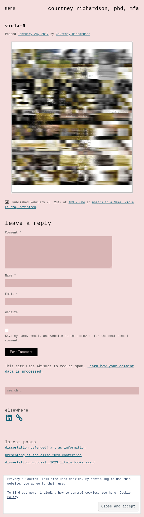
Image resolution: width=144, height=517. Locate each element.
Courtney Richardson (73, 34)
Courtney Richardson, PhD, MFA (93, 9)
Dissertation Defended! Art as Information (45, 456)
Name (10, 282)
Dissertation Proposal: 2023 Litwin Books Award (50, 471)
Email (11, 301)
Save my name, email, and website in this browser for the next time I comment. (66, 346)
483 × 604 (76, 202)
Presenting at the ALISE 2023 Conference (43, 464)
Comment (13, 232)
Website (11, 320)
